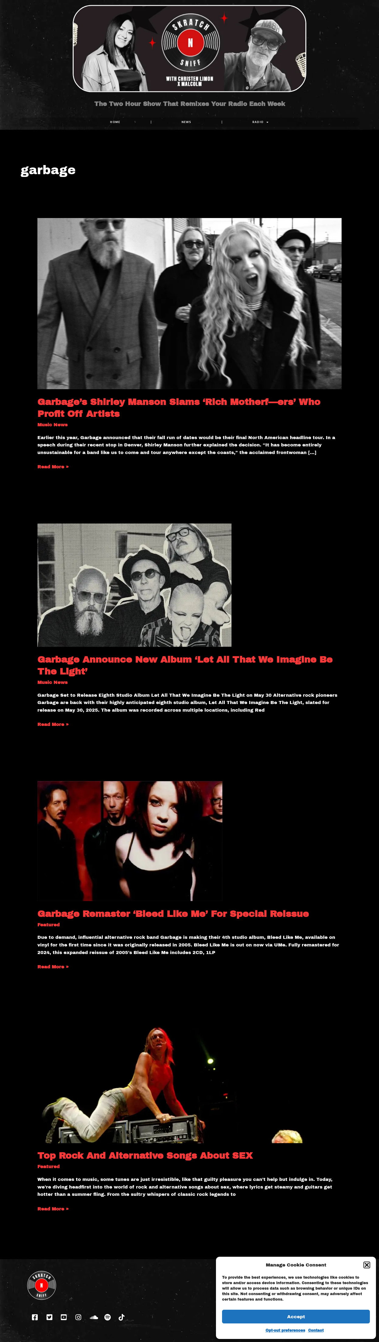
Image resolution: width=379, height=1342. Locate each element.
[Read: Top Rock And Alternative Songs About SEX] (189, 1082)
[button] (367, 1265)
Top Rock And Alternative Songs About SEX (144, 1156)
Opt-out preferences (285, 1330)
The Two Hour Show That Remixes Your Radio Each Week (189, 103)
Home (115, 122)
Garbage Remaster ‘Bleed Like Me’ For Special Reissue (173, 914)
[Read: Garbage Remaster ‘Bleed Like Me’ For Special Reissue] (129, 840)
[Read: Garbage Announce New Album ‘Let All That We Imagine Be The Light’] (134, 585)
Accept (296, 1316)
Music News (52, 424)
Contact (316, 1330)
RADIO (260, 122)
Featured (48, 924)
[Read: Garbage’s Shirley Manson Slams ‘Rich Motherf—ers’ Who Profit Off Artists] (189, 303)
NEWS (186, 122)
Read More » (53, 466)
